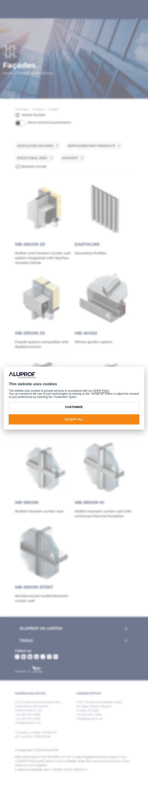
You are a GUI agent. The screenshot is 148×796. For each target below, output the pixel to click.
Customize (74, 407)
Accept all (74, 419)
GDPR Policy (101, 390)
